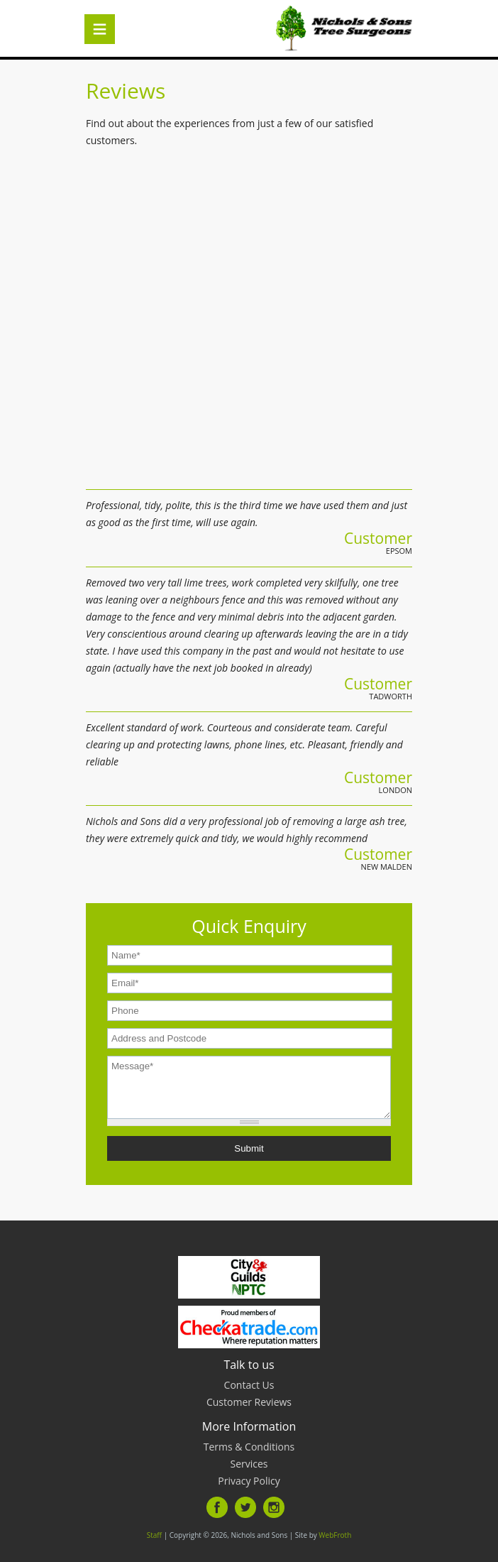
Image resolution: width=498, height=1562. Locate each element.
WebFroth (335, 1535)
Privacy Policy (249, 1480)
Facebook (217, 1507)
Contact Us (249, 1385)
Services (248, 1463)
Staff (154, 1535)
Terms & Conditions (249, 1446)
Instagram (273, 1507)
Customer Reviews (249, 1402)
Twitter (245, 1507)
